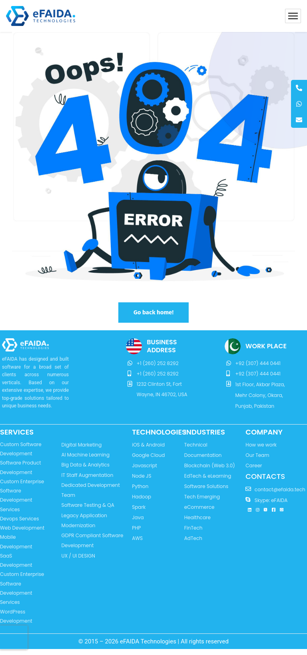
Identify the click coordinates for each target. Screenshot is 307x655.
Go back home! (153, 312)
